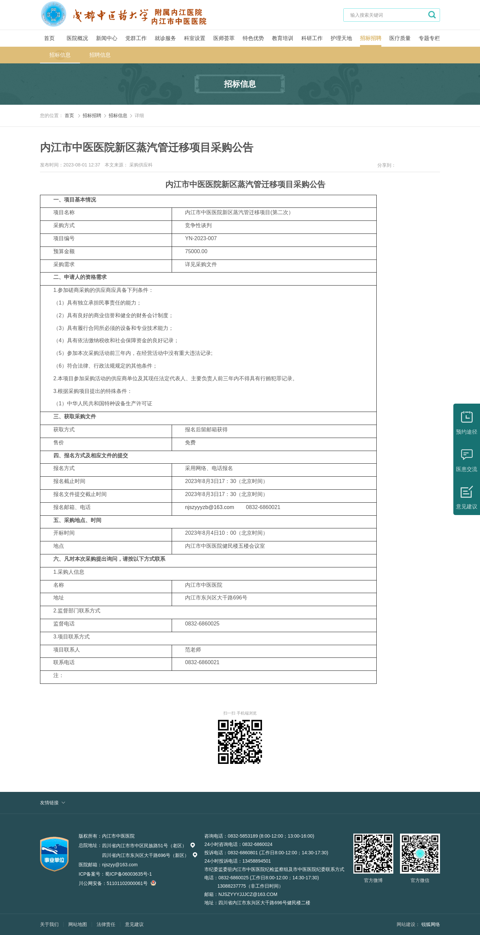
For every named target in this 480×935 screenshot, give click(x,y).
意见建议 (134, 924)
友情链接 (49, 802)
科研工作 (312, 38)
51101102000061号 (130, 883)
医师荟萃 (224, 38)
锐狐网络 (430, 924)
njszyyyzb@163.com (209, 507)
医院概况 (77, 38)
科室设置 (194, 38)
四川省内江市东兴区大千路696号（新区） (150, 855)
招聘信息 (100, 55)
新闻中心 (106, 38)
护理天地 (341, 38)
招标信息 (60, 55)
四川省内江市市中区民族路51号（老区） (148, 845)
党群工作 (136, 38)
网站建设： (408, 924)
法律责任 (106, 924)
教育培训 (282, 38)
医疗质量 (400, 38)
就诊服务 (165, 38)
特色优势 (253, 38)
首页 (49, 38)
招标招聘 (370, 38)
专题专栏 (429, 38)
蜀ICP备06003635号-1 (128, 874)
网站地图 (77, 924)
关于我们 (49, 924)
